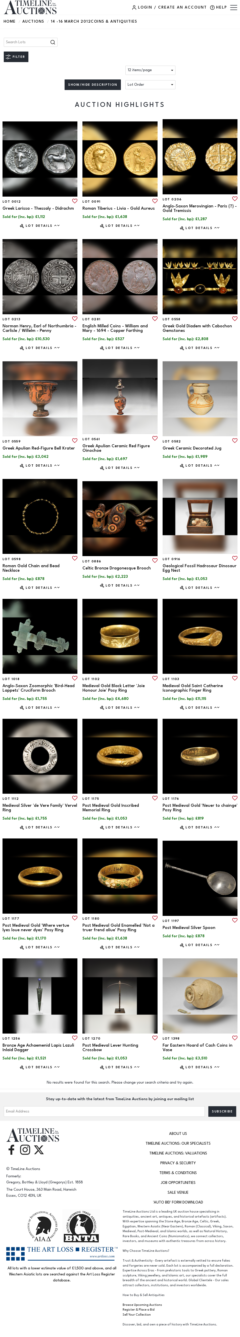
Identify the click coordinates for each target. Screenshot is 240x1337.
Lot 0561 (91, 439)
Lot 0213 (11, 319)
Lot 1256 (11, 1038)
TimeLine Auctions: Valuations (178, 1153)
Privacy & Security (178, 1163)
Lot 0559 (12, 441)
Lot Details (43, 226)
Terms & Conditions (178, 1173)
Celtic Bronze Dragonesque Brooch (116, 568)
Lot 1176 (171, 798)
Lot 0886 (91, 561)
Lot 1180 (91, 918)
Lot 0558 (172, 319)
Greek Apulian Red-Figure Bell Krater (39, 448)
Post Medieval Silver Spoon (189, 927)
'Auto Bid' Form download (178, 1202)
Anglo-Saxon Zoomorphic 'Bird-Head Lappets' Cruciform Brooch (39, 688)
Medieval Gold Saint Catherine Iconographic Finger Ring (193, 688)
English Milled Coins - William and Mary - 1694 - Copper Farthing (115, 328)
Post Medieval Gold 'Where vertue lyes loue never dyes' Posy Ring (36, 927)
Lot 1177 (11, 918)
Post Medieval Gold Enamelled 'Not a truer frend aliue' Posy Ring (118, 927)
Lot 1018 (11, 679)
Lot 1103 (171, 679)
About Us (178, 1134)
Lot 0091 (91, 201)
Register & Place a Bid (139, 1309)
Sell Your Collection (137, 1314)
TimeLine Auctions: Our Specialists (178, 1143)
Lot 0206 (172, 199)
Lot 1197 (171, 921)
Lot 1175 (90, 798)
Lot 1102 (91, 679)
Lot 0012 (12, 201)
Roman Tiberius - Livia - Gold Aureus (118, 208)
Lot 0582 (172, 441)
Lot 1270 (91, 1038)
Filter (19, 57)
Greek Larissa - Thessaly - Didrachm (38, 208)
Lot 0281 (91, 319)
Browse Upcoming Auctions (142, 1305)
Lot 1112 (11, 798)
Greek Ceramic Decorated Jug (192, 448)
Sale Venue (178, 1192)
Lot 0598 (12, 559)
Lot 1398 (171, 1038)
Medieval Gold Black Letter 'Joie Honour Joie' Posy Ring (113, 688)
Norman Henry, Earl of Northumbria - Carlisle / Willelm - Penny (39, 328)
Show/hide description (92, 84)
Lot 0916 (171, 559)
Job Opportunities (178, 1183)
